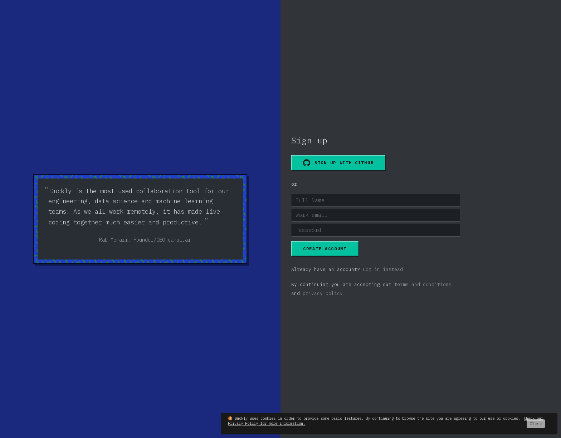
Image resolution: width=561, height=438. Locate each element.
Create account (325, 248)
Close (536, 423)
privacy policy (323, 293)
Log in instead (383, 269)
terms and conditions (423, 284)
